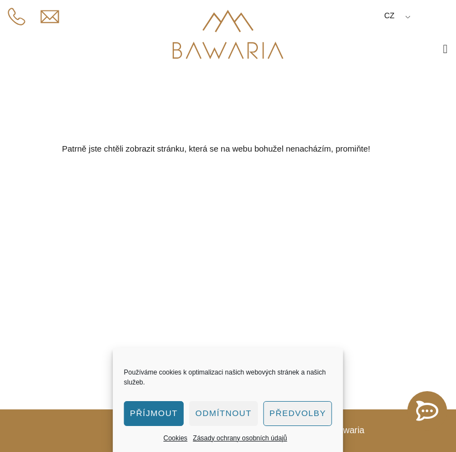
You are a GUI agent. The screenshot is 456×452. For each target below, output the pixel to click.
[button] (445, 49)
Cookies (175, 438)
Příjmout (154, 413)
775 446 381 (59, 253)
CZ (389, 15)
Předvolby (298, 413)
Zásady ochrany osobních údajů (240, 438)
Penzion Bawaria (63, 305)
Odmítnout (223, 413)
